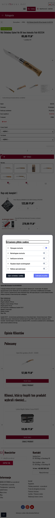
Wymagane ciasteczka (16, 248)
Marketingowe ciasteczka (17, 253)
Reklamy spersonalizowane (17, 269)
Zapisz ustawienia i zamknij (15, 275)
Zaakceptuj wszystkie (41, 275)
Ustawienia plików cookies (17, 241)
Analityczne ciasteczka (16, 258)
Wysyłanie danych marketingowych (20, 263)
